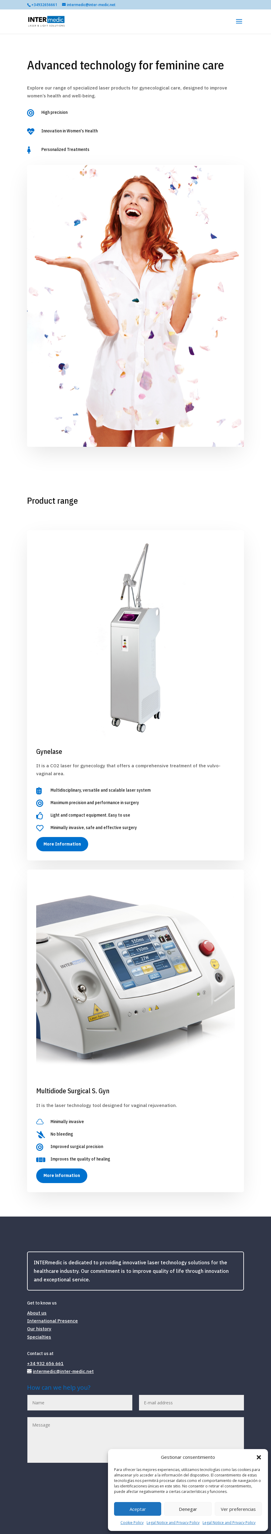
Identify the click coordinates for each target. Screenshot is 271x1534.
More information (61, 1175)
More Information (62, 844)
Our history (39, 1329)
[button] (259, 1457)
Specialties (39, 1337)
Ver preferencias (238, 1509)
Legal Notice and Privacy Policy (173, 1522)
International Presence (52, 1321)
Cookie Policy (132, 1522)
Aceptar (138, 1509)
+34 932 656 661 (45, 1363)
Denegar (188, 1509)
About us (37, 1313)
